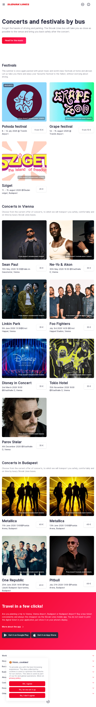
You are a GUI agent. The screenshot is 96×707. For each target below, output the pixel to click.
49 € (41, 524)
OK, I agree (27, 684)
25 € (41, 189)
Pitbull (55, 580)
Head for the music (14, 40)
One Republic (13, 580)
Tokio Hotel (59, 383)
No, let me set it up (27, 690)
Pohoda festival (14, 127)
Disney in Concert (17, 383)
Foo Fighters (60, 324)
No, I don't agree (27, 695)
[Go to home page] (18, 4)
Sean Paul (10, 265)
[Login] (88, 4)
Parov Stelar (12, 442)
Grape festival (61, 127)
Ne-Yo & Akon (61, 265)
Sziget (7, 186)
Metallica (9, 521)
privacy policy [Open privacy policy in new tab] (15, 678)
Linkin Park (11, 324)
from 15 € (38, 130)
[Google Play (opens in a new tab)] (16, 635)
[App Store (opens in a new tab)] (44, 635)
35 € (41, 268)
